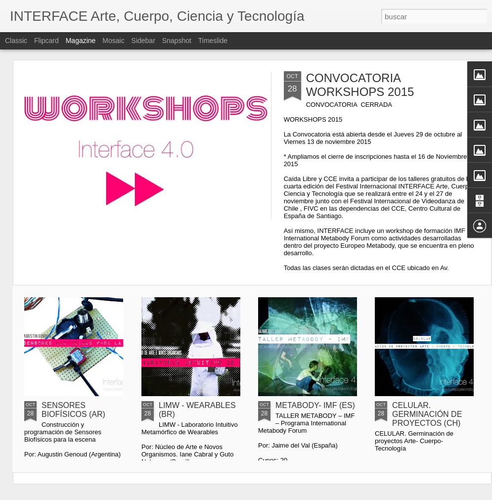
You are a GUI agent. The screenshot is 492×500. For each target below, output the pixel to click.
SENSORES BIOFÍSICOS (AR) (73, 409)
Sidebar (143, 41)
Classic (16, 41)
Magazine (81, 41)
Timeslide (212, 41)
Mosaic (113, 41)
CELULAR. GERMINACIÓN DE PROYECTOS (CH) (427, 414)
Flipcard (46, 41)
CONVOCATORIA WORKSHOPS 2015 (360, 84)
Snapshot (176, 41)
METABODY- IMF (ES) (315, 405)
